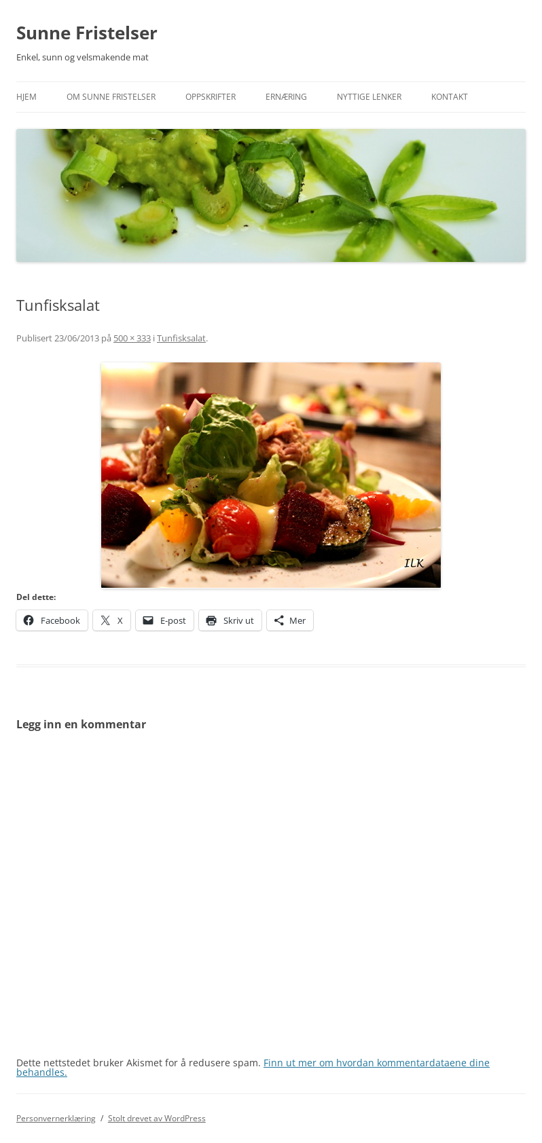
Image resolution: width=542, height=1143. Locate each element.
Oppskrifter (210, 96)
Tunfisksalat (181, 338)
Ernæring (286, 96)
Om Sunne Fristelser (111, 96)
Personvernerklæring (56, 1118)
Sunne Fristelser (87, 32)
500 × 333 (132, 338)
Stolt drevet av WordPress (157, 1118)
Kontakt (449, 96)
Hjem (26, 96)
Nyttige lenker (369, 96)
